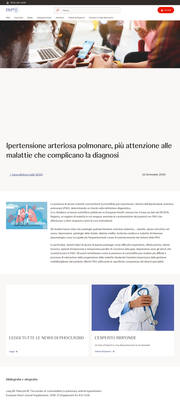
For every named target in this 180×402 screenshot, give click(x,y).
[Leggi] (13, 351)
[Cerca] (89, 10)
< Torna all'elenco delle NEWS (26, 174)
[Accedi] (166, 10)
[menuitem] (9, 17)
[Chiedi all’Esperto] (105, 351)
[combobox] (87, 10)
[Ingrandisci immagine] (45, 227)
